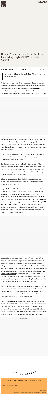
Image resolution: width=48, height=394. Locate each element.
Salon (42, 189)
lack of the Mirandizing (8, 273)
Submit (43, 390)
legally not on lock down (30, 164)
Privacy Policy (43, 392)
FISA (39, 202)
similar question (12, 301)
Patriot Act (34, 202)
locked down (34, 88)
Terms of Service (37, 392)
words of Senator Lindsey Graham (20, 74)
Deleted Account (8, 70)
